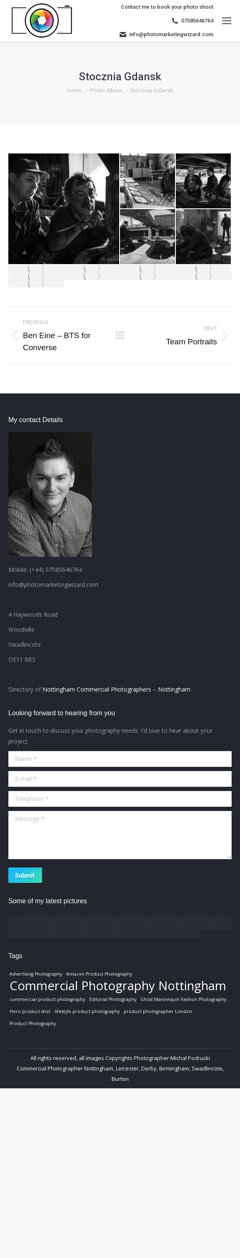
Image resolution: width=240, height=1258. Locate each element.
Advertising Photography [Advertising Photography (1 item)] (36, 974)
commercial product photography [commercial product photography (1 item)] (47, 999)
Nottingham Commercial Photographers (96, 689)
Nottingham (174, 689)
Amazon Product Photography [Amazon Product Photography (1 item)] (99, 974)
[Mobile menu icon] (227, 21)
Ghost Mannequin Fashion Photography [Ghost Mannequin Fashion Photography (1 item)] (183, 999)
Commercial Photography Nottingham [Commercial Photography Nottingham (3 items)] (118, 985)
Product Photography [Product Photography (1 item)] (33, 1023)
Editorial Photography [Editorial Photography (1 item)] (112, 999)
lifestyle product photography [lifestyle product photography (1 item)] (87, 1011)
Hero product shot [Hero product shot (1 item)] (30, 1011)
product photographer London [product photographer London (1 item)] (158, 1011)
